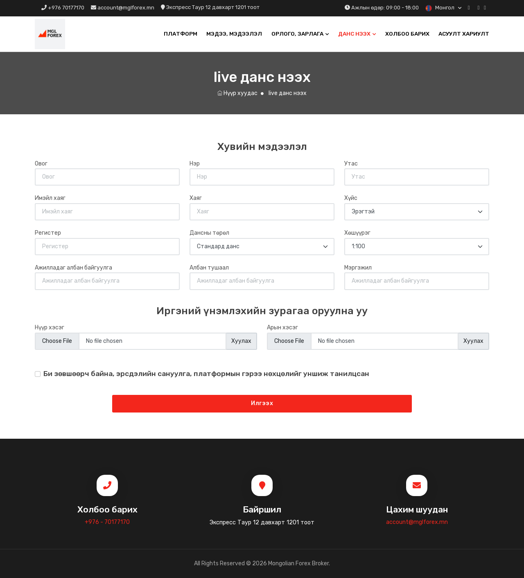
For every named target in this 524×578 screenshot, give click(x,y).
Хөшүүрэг (357, 232)
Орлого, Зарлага (297, 33)
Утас (351, 163)
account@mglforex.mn (122, 8)
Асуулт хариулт (463, 33)
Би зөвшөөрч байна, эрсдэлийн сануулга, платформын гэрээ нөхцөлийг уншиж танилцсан (206, 373)
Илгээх (262, 403)
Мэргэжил (358, 267)
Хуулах (241, 341)
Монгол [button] (440, 8)
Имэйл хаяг (50, 198)
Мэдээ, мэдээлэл (234, 33)
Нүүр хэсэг (49, 327)
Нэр (195, 163)
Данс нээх (354, 33)
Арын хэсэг (282, 327)
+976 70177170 (62, 8)
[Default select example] (416, 211)
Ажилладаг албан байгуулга (73, 267)
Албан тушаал (209, 267)
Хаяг (196, 198)
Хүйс (350, 198)
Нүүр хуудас (237, 93)
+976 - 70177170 (107, 522)
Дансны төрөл (209, 232)
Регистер (48, 232)
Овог (41, 163)
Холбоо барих (407, 33)
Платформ (180, 33)
